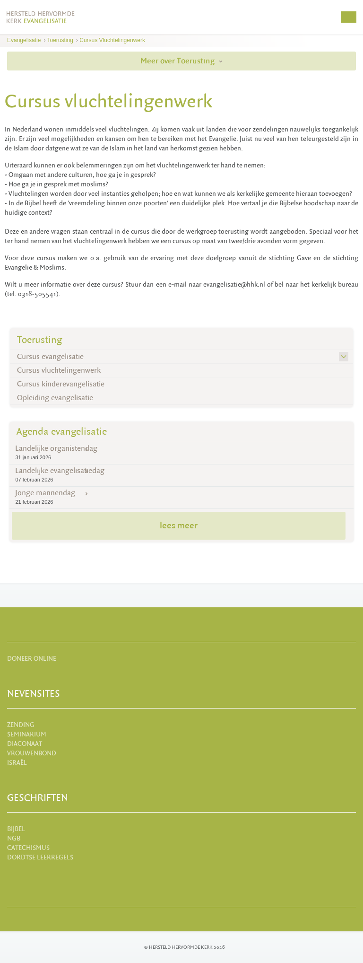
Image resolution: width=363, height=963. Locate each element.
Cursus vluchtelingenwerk (112, 40)
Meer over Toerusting (181, 61)
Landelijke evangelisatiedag (181, 474)
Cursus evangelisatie (50, 356)
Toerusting (60, 40)
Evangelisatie (24, 40)
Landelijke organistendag (181, 452)
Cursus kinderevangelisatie (60, 384)
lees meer (179, 525)
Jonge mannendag (181, 497)
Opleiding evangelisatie (55, 398)
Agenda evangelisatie (62, 431)
